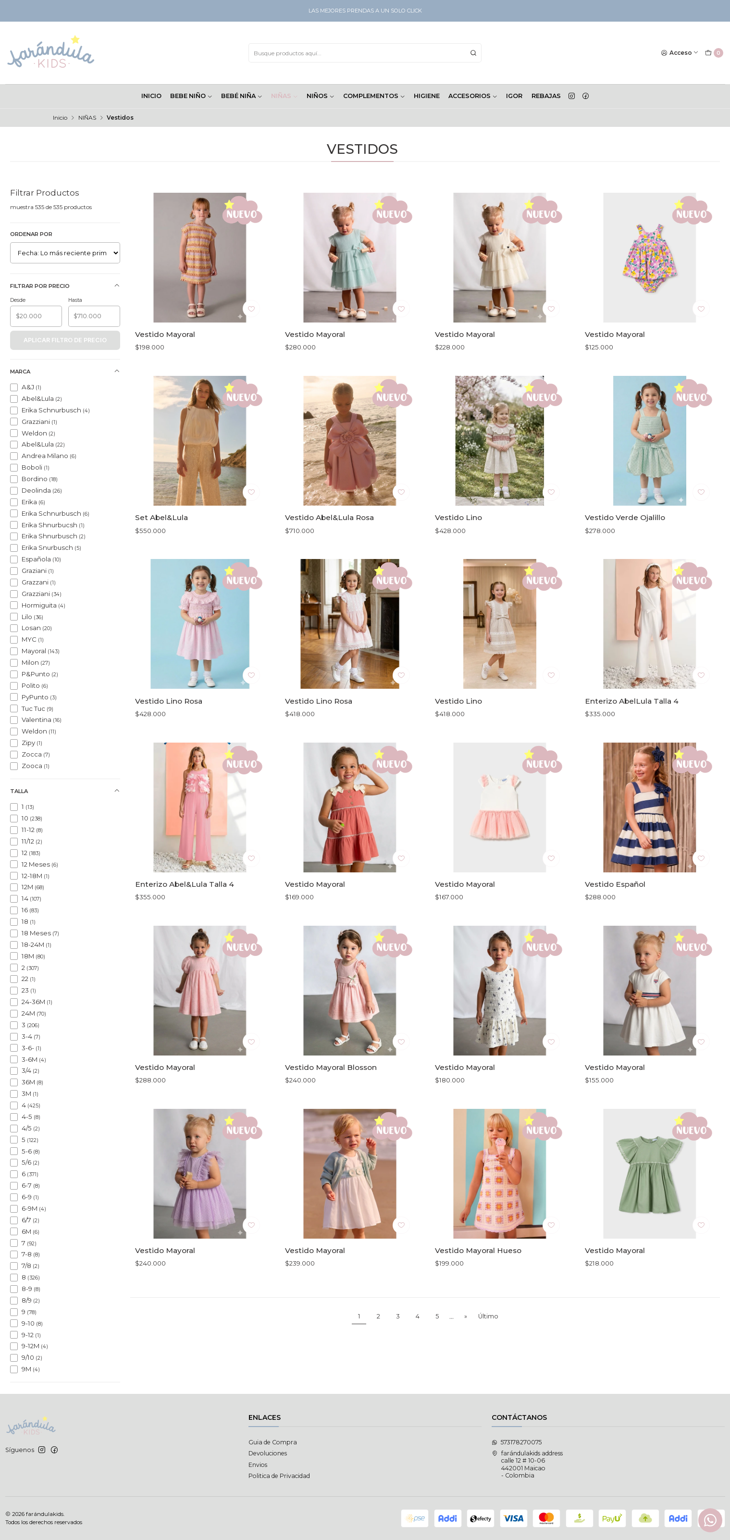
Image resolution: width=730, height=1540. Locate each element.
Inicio (60, 118)
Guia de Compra (272, 1442)
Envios (257, 1464)
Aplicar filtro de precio (65, 340)
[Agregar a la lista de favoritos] (251, 308)
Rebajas (546, 95)
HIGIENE (427, 95)
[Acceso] (680, 53)
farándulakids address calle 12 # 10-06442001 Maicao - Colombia (527, 1464)
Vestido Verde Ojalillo (625, 546)
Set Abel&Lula (161, 546)
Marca (65, 371)
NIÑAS (284, 95)
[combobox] (365, 52)
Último (488, 1316)
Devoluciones (267, 1453)
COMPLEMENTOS (374, 95)
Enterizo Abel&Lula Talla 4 (184, 912)
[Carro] (714, 53)
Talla (65, 791)
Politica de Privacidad (279, 1475)
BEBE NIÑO (191, 95)
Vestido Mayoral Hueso (478, 1278)
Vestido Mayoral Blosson (331, 1095)
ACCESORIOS (472, 95)
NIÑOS (320, 95)
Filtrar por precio (65, 285)
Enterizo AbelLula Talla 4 (632, 729)
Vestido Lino (458, 546)
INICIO (151, 95)
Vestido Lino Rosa (168, 729)
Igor (514, 95)
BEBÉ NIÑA (241, 95)
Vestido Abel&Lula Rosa (329, 546)
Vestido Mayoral (165, 334)
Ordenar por (31, 234)
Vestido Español (615, 912)
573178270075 (517, 1442)
